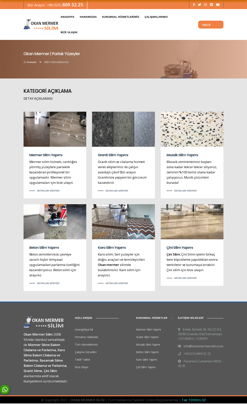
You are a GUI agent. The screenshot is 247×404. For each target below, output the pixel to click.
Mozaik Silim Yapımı (182, 155)
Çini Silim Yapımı (180, 247)
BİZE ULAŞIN (69, 32)
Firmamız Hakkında (86, 337)
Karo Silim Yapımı (112, 247)
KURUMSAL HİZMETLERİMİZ (120, 17)
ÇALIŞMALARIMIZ (156, 17)
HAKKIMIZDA (88, 17)
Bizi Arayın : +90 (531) (55, 5)
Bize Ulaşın (81, 367)
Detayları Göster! (48, 191)
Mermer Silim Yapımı (45, 155)
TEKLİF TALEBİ (206, 26)
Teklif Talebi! (82, 360)
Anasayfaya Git (84, 330)
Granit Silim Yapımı (113, 155)
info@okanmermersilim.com (203, 346)
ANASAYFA (67, 17)
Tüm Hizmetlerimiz (86, 345)
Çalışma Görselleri (85, 352)
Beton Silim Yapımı (44, 247)
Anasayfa (30, 62)
